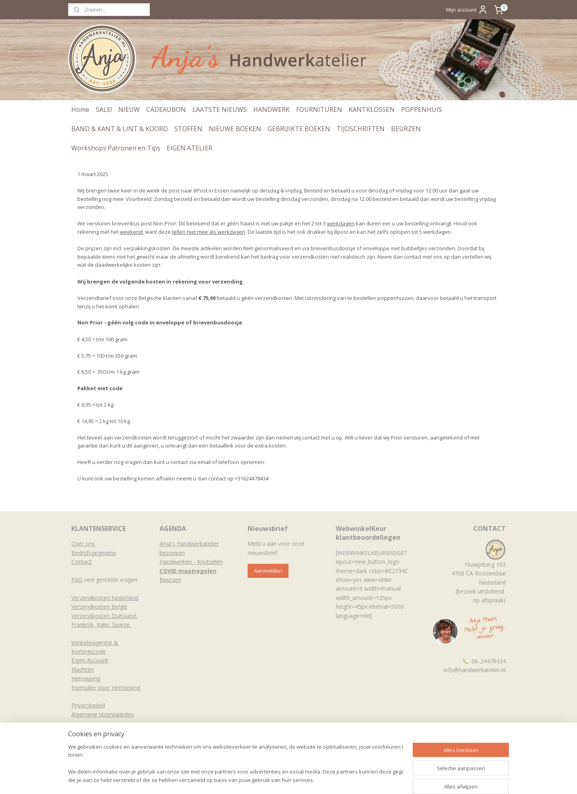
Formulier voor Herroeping (105, 687)
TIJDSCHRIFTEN (361, 128)
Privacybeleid (88, 705)
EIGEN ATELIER (189, 148)
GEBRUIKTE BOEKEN (299, 128)
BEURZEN (406, 128)
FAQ (77, 579)
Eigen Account (89, 660)
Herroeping (85, 678)
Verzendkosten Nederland (104, 598)
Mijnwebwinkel (385, 779)
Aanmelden (268, 570)
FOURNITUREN (319, 109)
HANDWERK (271, 109)
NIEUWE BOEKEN (235, 128)
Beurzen (170, 579)
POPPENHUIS (421, 109)
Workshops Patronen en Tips (115, 148)
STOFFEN (188, 128)
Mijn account (467, 9)
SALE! (104, 109)
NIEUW (129, 109)
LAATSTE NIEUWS (219, 109)
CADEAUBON (166, 109)
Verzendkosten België (99, 606)
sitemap (268, 779)
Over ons (83, 543)
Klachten (82, 669)
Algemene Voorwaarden (102, 714)
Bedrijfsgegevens (93, 553)
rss (285, 779)
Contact (81, 561)
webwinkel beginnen (315, 779)
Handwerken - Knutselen (191, 561)
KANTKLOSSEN (372, 109)
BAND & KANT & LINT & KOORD (119, 128)
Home (80, 109)
